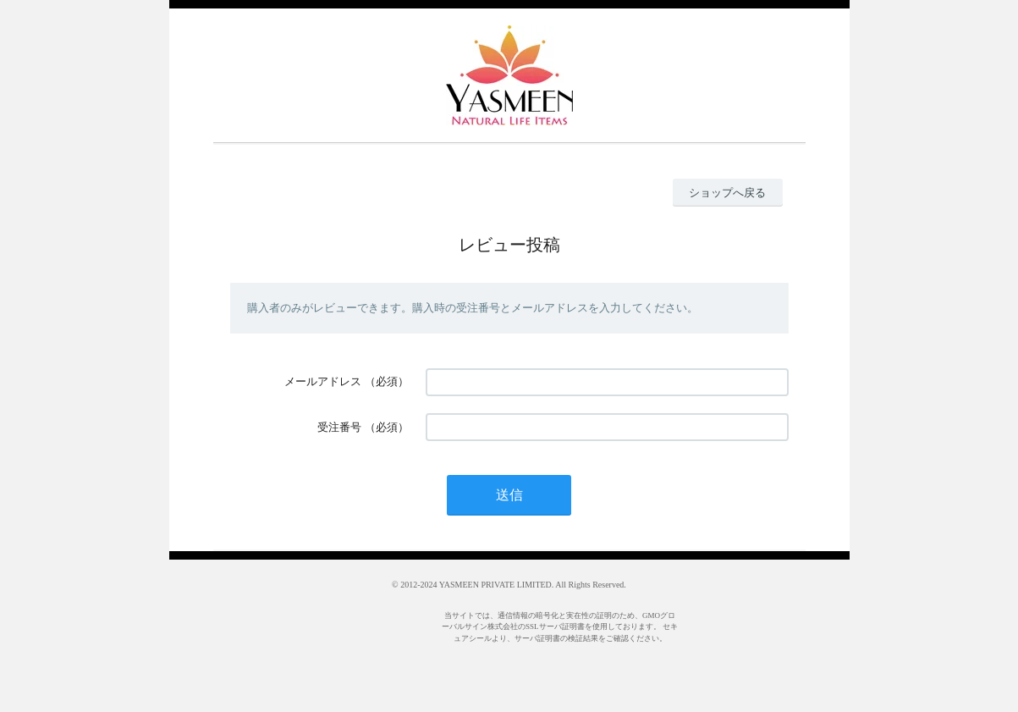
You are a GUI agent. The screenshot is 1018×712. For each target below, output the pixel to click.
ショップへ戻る (727, 192)
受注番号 (339, 427)
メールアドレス (322, 381)
